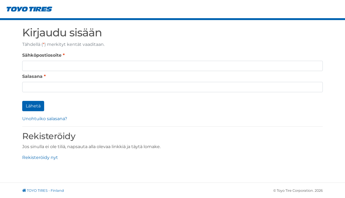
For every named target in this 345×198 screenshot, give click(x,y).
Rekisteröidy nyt (40, 157)
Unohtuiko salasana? (44, 118)
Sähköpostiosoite (41, 55)
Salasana (32, 76)
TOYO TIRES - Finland (43, 191)
